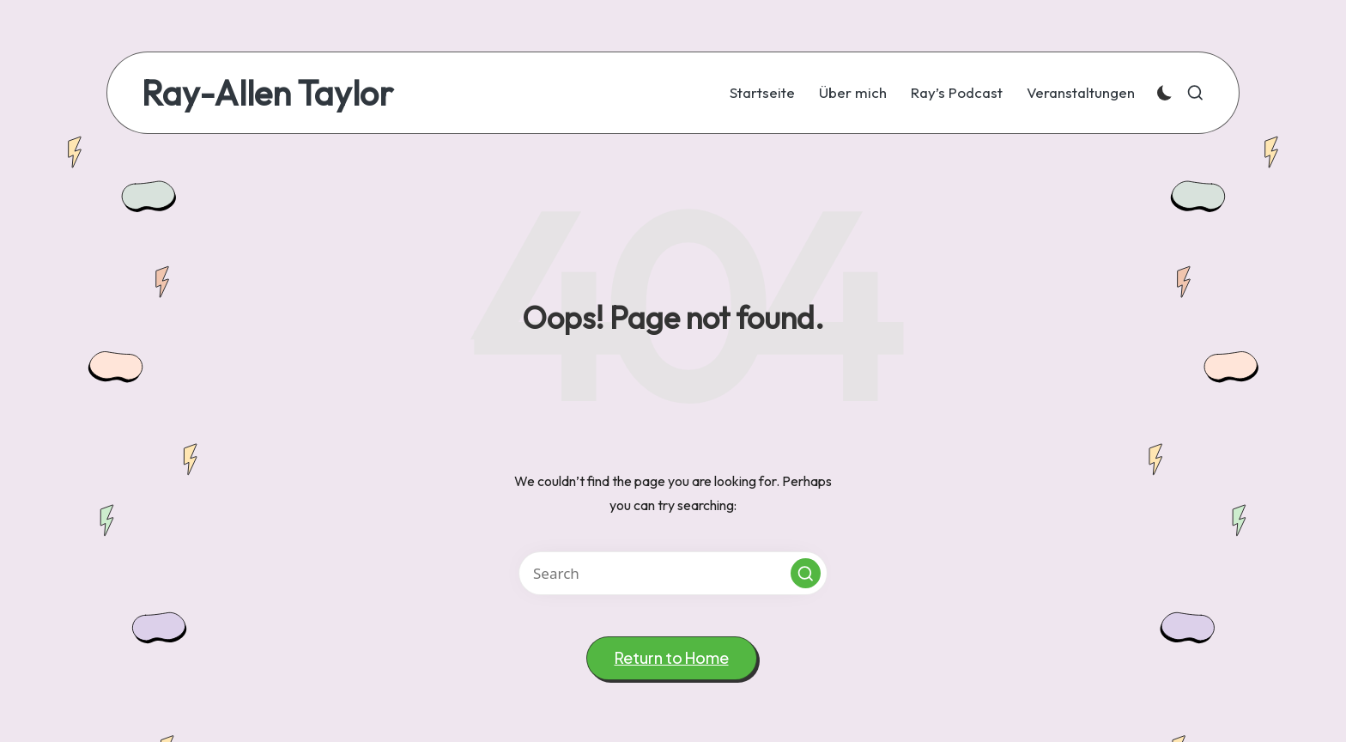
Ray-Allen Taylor (267, 93)
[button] (806, 573)
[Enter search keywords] (673, 573)
